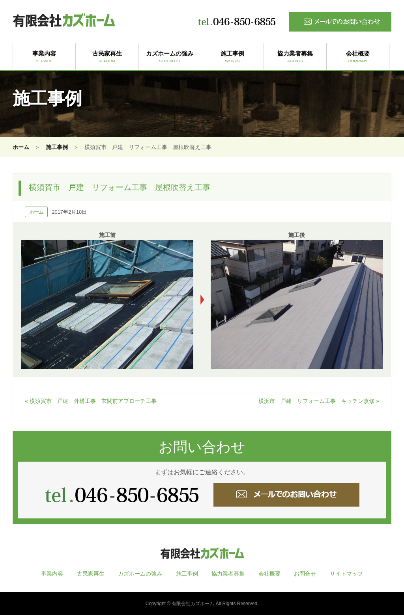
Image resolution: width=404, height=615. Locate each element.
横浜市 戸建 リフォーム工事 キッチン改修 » (318, 401)
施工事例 (232, 57)
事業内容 (44, 57)
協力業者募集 (295, 57)
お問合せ (305, 573)
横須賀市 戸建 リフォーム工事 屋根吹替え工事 (119, 187)
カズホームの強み (169, 57)
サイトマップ (346, 573)
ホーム (21, 147)
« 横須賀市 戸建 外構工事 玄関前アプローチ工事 (91, 401)
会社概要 (358, 57)
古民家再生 (107, 57)
